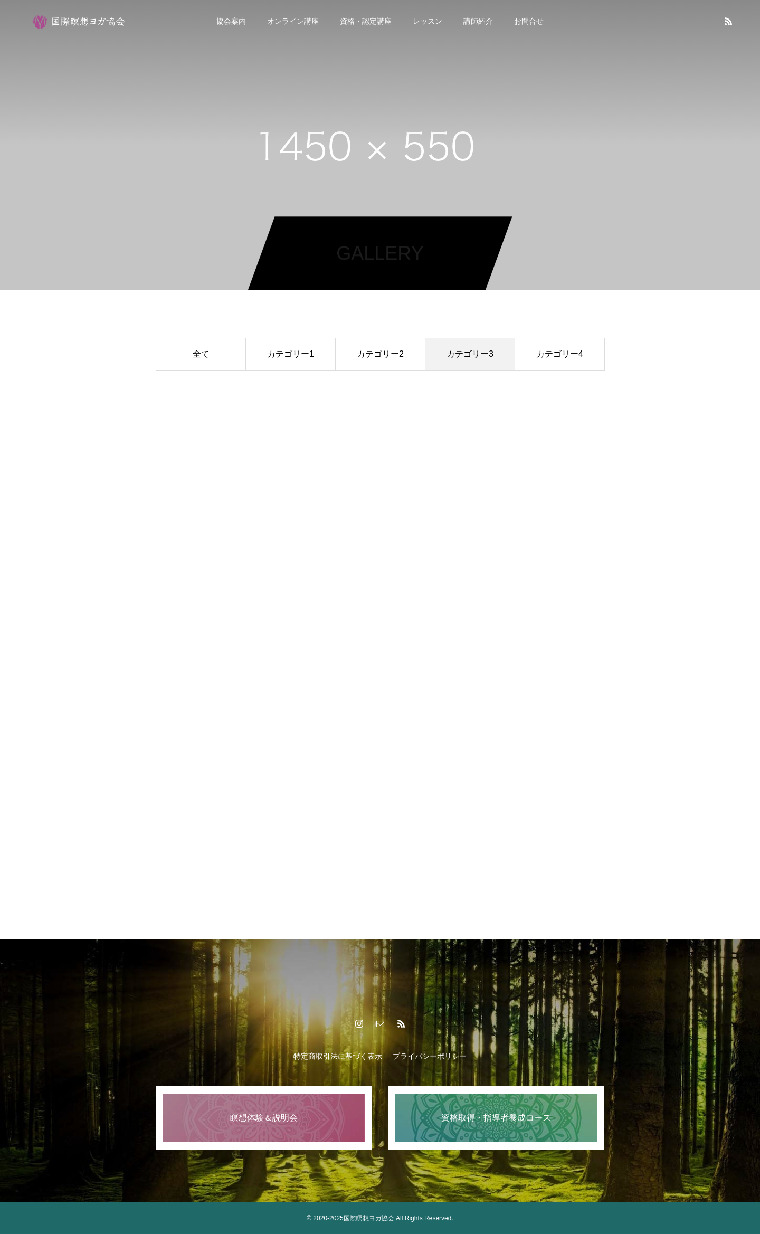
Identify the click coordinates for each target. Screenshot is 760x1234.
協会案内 (231, 21)
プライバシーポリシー (430, 1056)
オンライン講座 (293, 21)
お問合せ (529, 21)
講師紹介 (478, 21)
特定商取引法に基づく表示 (337, 1056)
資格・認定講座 (366, 21)
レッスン (427, 21)
